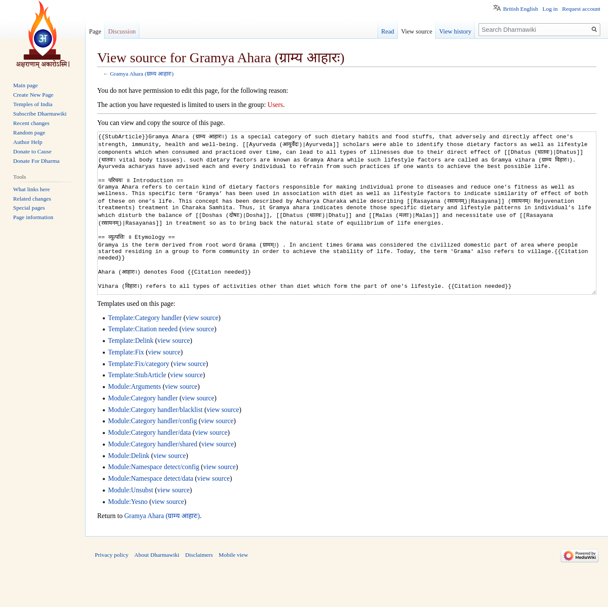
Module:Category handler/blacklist (155, 441)
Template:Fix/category (138, 396)
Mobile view (233, 587)
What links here (31, 189)
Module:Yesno (127, 533)
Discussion (121, 31)
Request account (581, 9)
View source (417, 31)
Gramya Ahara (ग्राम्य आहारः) (142, 73)
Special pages (29, 207)
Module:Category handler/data (149, 464)
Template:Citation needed (143, 361)
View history (455, 31)
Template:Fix (126, 384)
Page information (33, 217)
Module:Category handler (143, 430)
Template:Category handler (145, 350)
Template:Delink (131, 372)
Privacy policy (112, 587)
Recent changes (31, 123)
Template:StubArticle (137, 407)
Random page (29, 132)
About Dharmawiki (156, 587)
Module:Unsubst (130, 522)
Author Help (28, 142)
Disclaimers (198, 587)
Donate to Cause (32, 151)
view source (202, 350)
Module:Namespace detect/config (153, 499)
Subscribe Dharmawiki (40, 113)
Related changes (32, 198)
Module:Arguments (134, 418)
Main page (25, 85)
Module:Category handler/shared (152, 476)
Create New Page (33, 95)
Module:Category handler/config (152, 453)
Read (387, 31)
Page (95, 31)
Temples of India (32, 104)
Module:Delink (128, 487)
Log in (550, 9)
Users (275, 104)
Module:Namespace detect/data (150, 510)
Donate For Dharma (36, 161)
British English (520, 9)
